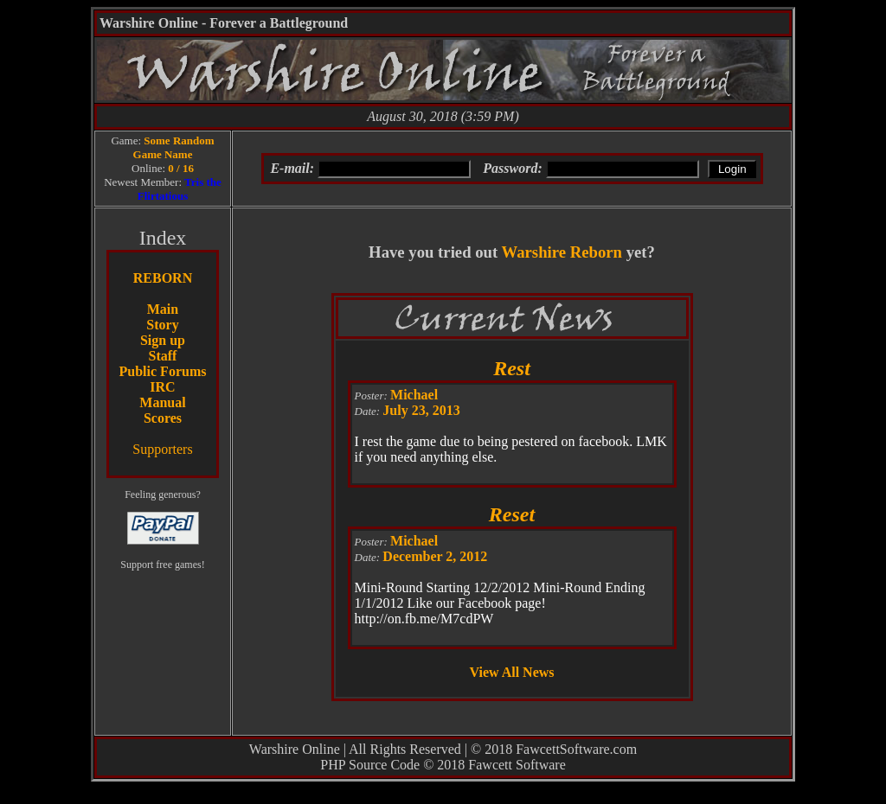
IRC (162, 387)
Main (162, 309)
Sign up (162, 340)
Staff (163, 355)
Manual (162, 402)
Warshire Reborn (562, 252)
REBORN (162, 278)
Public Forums (163, 371)
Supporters (162, 449)
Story (162, 324)
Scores (163, 418)
